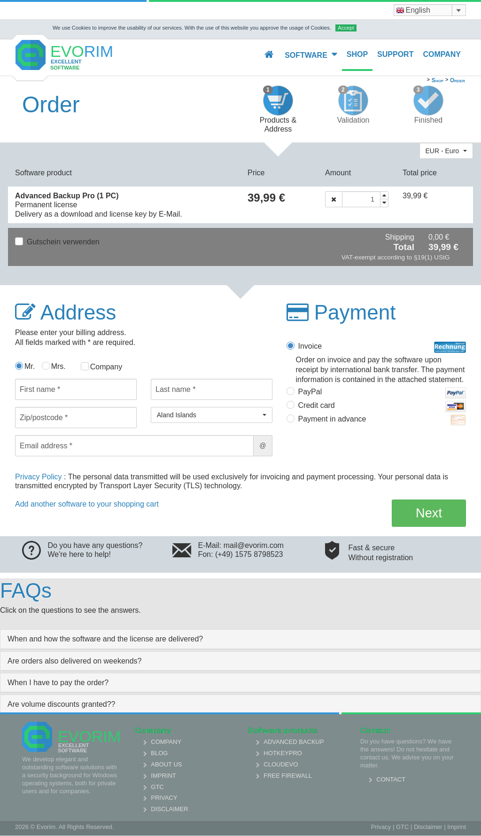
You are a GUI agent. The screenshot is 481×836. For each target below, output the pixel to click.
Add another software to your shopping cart (87, 504)
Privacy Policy (39, 477)
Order (457, 80)
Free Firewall (288, 775)
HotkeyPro (283, 753)
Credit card (382, 406)
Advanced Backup (294, 741)
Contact (390, 779)
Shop (357, 54)
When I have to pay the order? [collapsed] (58, 683)
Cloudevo (281, 764)
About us (166, 764)
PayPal (382, 392)
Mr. (29, 366)
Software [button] (311, 55)
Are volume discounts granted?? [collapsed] (61, 704)
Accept (346, 28)
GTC (157, 786)
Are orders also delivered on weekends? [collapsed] (75, 661)
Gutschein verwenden (63, 242)
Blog (159, 753)
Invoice (382, 347)
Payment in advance (382, 420)
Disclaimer (169, 809)
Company (442, 54)
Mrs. (58, 366)
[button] (446, 151)
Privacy (164, 797)
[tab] (240, 639)
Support (395, 54)
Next (429, 513)
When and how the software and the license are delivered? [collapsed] (105, 639)
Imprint (163, 775)
